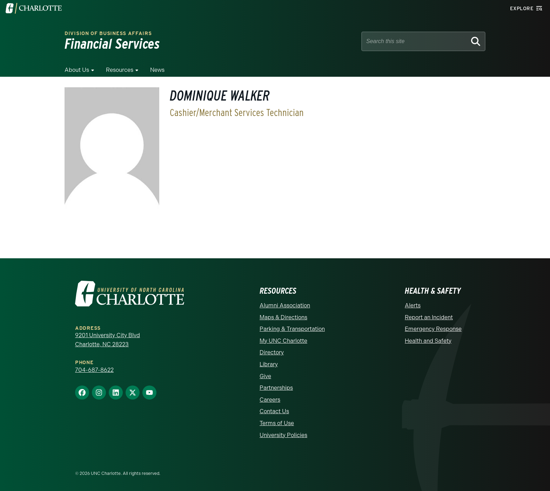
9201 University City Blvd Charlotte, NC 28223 (107, 340)
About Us (77, 70)
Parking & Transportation (292, 329)
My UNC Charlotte (283, 340)
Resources (119, 70)
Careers (270, 399)
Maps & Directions (283, 317)
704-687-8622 (94, 370)
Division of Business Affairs (108, 33)
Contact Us (274, 411)
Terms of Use (277, 423)
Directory (272, 352)
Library (269, 364)
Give (265, 376)
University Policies (283, 435)
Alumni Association (285, 305)
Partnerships (276, 387)
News (157, 70)
